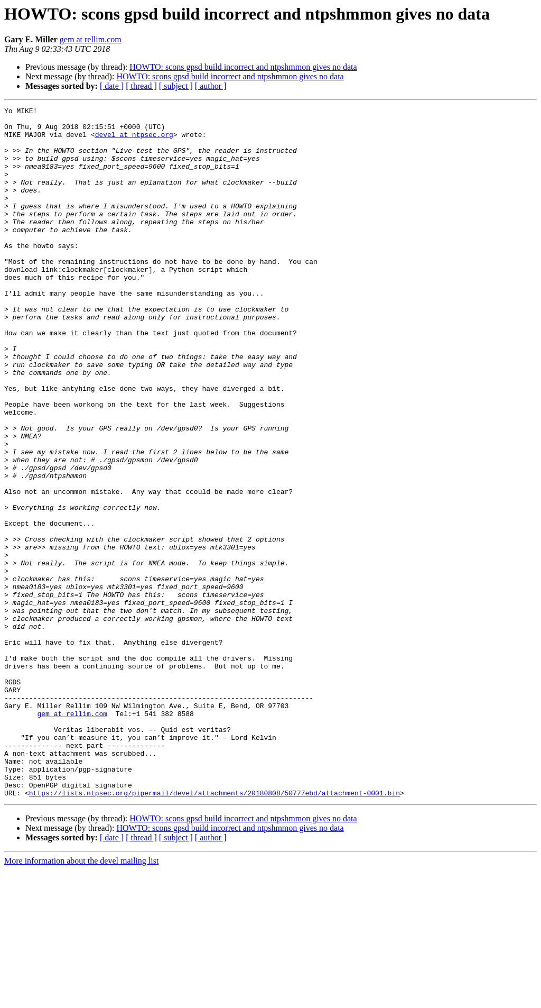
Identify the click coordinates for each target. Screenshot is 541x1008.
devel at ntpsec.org (134, 140)
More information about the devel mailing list (81, 998)
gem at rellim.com (91, 39)
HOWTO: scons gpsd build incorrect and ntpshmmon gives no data (243, 66)
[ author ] (211, 85)
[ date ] (112, 85)
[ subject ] (176, 85)
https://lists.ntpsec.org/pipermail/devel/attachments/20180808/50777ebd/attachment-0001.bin (214, 931)
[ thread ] (141, 85)
